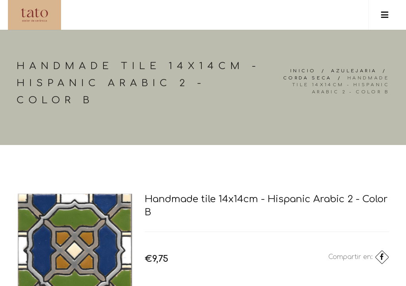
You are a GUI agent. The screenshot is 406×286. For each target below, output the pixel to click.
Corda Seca (307, 78)
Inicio (303, 70)
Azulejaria (354, 70)
